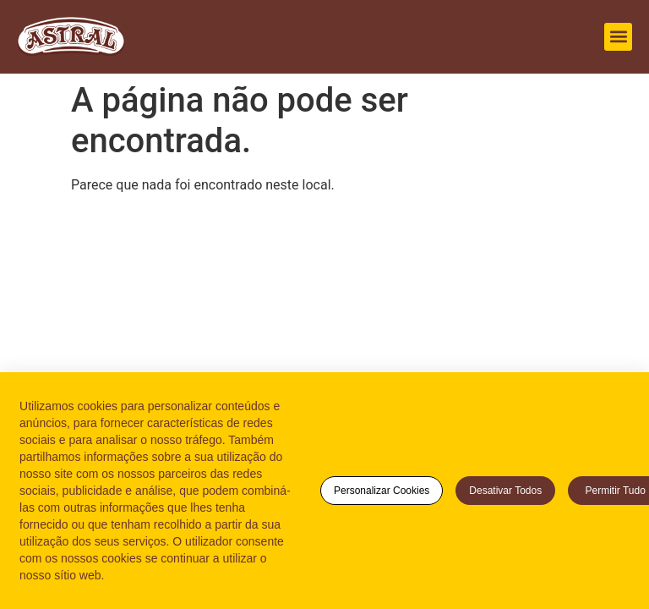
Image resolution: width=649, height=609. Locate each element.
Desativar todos (505, 491)
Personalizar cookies (381, 491)
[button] (618, 37)
